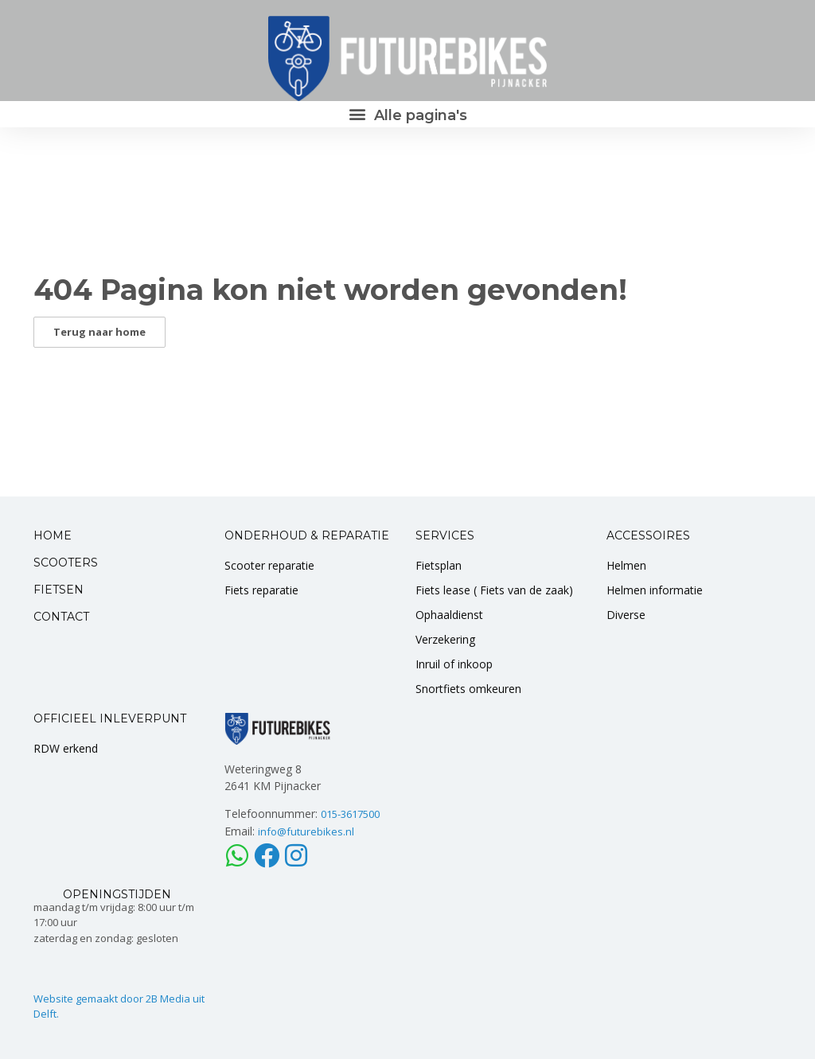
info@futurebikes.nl (306, 831)
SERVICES (444, 535)
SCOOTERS (65, 562)
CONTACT (61, 616)
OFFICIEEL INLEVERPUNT (109, 718)
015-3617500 (350, 814)
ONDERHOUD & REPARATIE (306, 535)
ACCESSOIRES (648, 535)
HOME (52, 535)
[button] (407, 114)
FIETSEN (58, 589)
